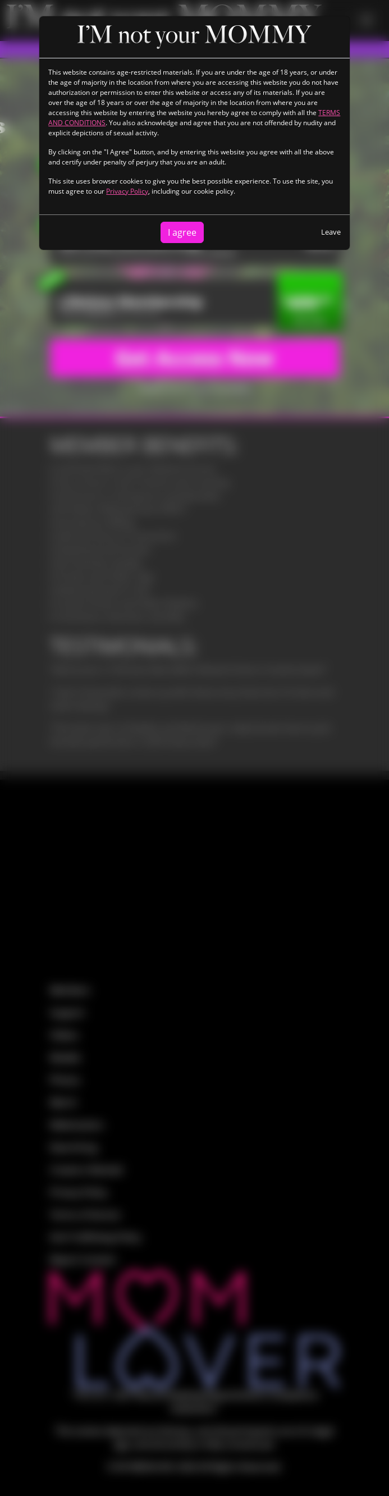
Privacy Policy (127, 191)
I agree (182, 232)
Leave (331, 232)
